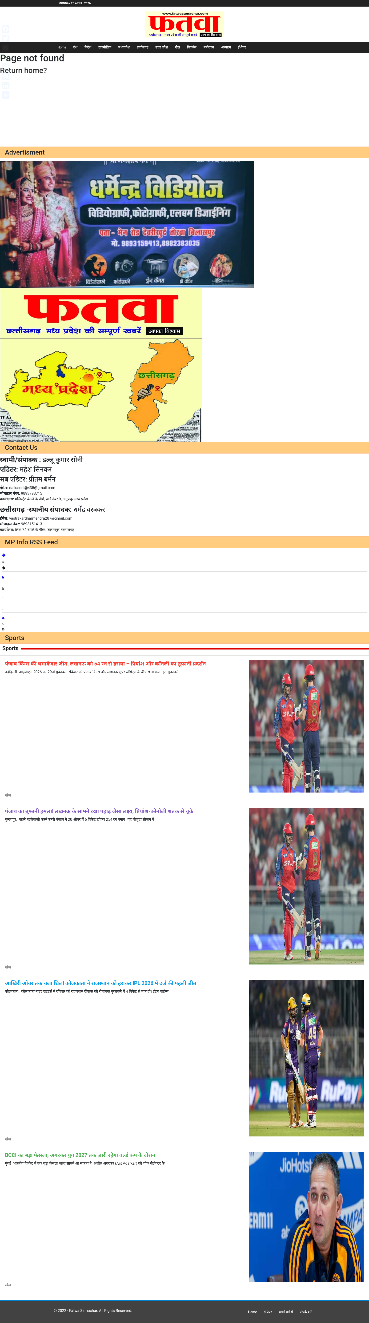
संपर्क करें (306, 1312)
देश (75, 47)
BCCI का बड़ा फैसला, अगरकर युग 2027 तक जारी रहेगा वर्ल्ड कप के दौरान (80, 1155)
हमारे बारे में (286, 1312)
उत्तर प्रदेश (162, 47)
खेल (177, 47)
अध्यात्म (226, 47)
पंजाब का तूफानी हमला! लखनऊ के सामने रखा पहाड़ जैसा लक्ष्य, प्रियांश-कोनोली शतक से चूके (99, 811)
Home (61, 47)
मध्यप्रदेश (124, 47)
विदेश (87, 47)
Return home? (23, 70)
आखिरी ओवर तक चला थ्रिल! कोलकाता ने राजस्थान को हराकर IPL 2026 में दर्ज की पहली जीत (100, 983)
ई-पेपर (242, 47)
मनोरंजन (209, 47)
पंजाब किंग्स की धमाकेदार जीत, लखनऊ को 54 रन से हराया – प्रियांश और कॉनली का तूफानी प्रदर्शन (105, 664)
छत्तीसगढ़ (142, 47)
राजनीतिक (104, 47)
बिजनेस (192, 47)
